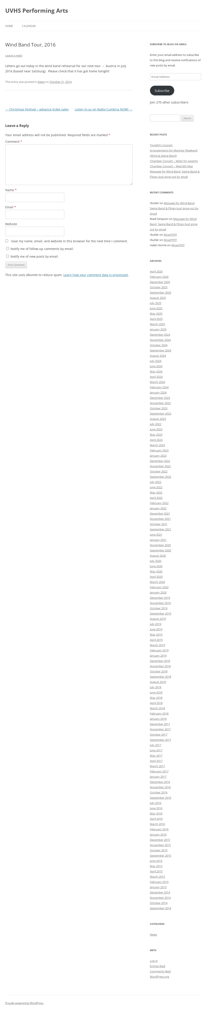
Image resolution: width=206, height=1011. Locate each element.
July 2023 (155, 424)
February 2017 (159, 771)
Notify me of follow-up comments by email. (42, 249)
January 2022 (158, 508)
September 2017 (160, 740)
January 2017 (158, 777)
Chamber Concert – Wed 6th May (171, 166)
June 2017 (156, 750)
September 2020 (160, 550)
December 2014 (160, 892)
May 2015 (156, 866)
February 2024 (159, 387)
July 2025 (155, 303)
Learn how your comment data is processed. (96, 275)
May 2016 (156, 813)
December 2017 (160, 724)
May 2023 (156, 435)
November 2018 (160, 666)
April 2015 (156, 871)
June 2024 (156, 366)
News (41, 82)
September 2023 (160, 413)
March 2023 (157, 445)
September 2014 (160, 908)
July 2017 (155, 745)
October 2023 (158, 408)
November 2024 (160, 340)
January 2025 (158, 329)
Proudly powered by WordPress (24, 1003)
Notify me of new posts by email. (35, 256)
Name (11, 190)
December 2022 (160, 461)
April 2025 (156, 319)
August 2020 (158, 556)
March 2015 (157, 877)
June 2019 (156, 629)
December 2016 (160, 782)
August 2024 (158, 356)
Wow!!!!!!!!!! (170, 235)
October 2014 (158, 903)
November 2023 (160, 403)
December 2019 (160, 598)
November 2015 (160, 845)
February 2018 (159, 713)
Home (9, 26)
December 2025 (160, 282)
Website (11, 224)
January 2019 (158, 656)
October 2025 (158, 287)
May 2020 (156, 571)
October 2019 (158, 608)
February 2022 (159, 503)
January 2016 (158, 834)
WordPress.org (159, 977)
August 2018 (158, 682)
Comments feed (160, 971)
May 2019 (156, 635)
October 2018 (158, 671)
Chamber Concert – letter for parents (174, 161)
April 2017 (156, 761)
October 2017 (158, 734)
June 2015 (156, 861)
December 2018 (160, 661)
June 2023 (156, 429)
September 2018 (160, 677)
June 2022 (156, 487)
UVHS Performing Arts (36, 10)
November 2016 (160, 787)
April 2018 (156, 703)
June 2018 (156, 692)
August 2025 (158, 298)
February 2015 (159, 882)
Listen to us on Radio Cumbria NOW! (104, 109)
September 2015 (160, 856)
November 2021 (160, 519)
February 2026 (159, 277)
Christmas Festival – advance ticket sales (37, 109)
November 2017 (160, 729)
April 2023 (156, 440)
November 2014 (160, 898)
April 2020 (156, 577)
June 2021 (156, 535)
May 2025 (156, 314)
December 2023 (160, 398)
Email (10, 207)
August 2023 (158, 419)
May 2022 (156, 492)
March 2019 (157, 645)
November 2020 (160, 545)
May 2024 (156, 371)
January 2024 (158, 392)
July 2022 (155, 482)
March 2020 (157, 582)
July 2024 (155, 361)
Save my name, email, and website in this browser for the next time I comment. (69, 241)
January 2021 (158, 540)
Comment (13, 141)
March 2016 (157, 824)
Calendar (29, 26)
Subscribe (162, 90)
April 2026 (156, 271)
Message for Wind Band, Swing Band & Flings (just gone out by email (174, 208)
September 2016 (160, 798)
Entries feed (157, 966)
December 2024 (160, 335)
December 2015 (160, 840)
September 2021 (160, 529)
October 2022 (158, 471)
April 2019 (156, 640)
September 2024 (160, 350)
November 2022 (160, 466)
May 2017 (156, 756)
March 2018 (157, 708)
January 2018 (158, 719)
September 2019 (160, 613)
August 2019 (158, 619)
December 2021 (160, 513)
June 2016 (156, 808)
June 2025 (156, 308)
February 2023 (159, 450)
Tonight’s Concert (161, 145)
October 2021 (158, 524)
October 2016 (158, 792)
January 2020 (158, 592)
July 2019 (155, 624)
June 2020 (156, 566)
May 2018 (156, 698)
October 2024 (158, 345)
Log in (154, 961)
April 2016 (156, 819)
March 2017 (157, 766)
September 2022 (160, 477)
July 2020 (155, 561)
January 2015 (158, 887)
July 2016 (155, 803)
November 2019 (160, 603)
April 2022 (156, 498)
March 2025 (157, 324)
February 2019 (159, 650)
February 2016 (159, 829)
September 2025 (160, 292)
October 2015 (158, 850)
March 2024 (157, 382)
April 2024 (156, 377)
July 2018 (155, 687)
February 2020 (159, 587)
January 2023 (158, 456)
